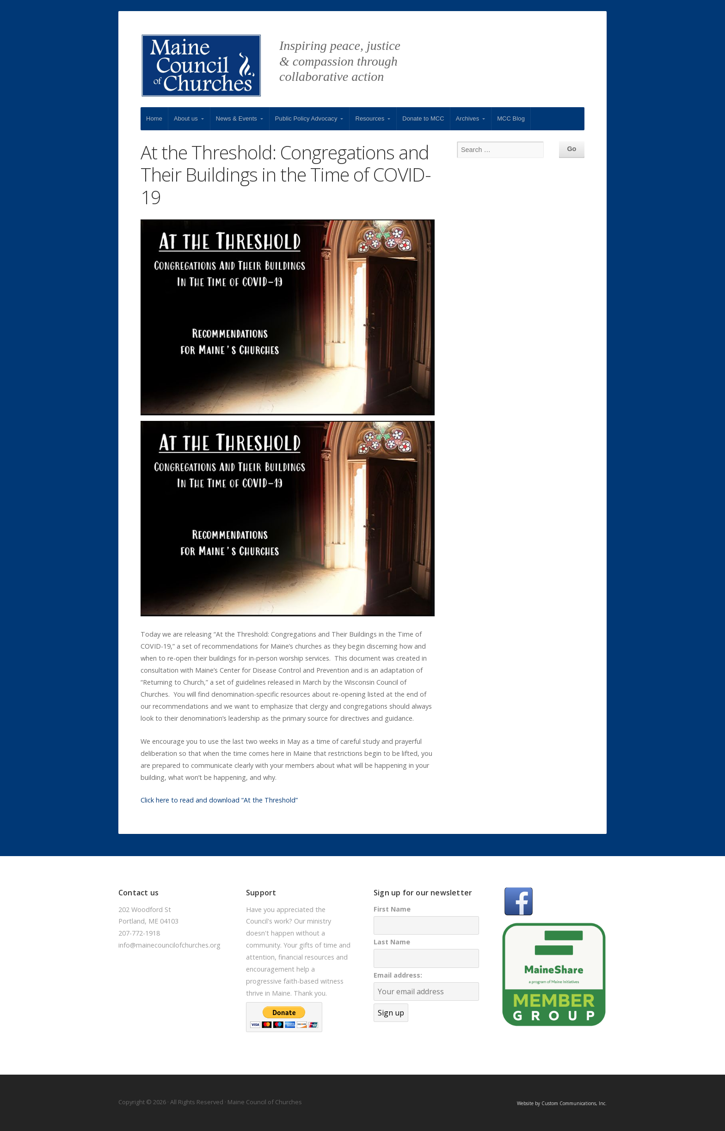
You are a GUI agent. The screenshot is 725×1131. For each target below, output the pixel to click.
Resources (369, 118)
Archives (467, 118)
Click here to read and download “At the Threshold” (219, 800)
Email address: (398, 975)
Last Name (392, 941)
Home (154, 118)
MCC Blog (511, 118)
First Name (392, 909)
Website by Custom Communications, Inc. (562, 1103)
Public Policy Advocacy (306, 118)
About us (186, 118)
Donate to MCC (423, 118)
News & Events (236, 118)
